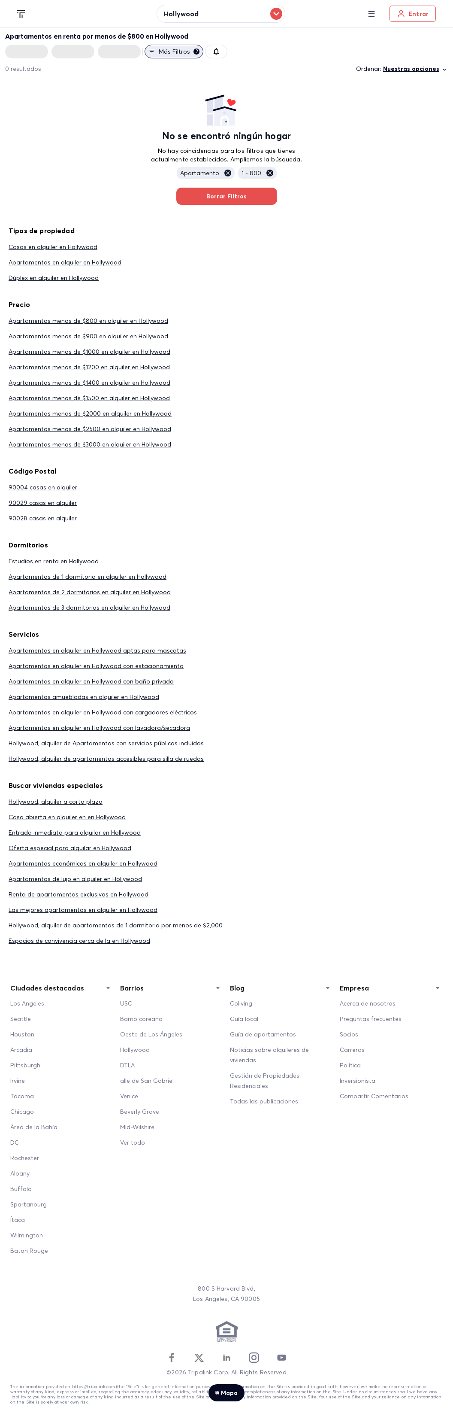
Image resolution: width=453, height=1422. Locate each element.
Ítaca (17, 1220)
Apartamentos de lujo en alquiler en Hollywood (75, 879)
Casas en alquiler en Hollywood (53, 247)
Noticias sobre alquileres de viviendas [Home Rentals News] (269, 1055)
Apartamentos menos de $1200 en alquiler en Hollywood (89, 367)
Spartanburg (28, 1204)
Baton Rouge (29, 1251)
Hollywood (135, 1050)
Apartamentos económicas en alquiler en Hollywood (83, 863)
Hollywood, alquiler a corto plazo (56, 801)
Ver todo (132, 1142)
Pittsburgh (25, 1065)
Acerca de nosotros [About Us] (368, 1003)
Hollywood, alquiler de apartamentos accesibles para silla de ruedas (106, 759)
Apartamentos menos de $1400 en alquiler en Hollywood (89, 382)
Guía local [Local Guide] (244, 1019)
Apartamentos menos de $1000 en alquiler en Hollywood (89, 352)
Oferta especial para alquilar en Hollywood (70, 848)
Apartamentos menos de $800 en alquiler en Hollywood (88, 321)
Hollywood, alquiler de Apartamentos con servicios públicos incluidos (106, 743)
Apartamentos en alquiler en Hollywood (65, 262)
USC (126, 1003)
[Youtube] (281, 1357)
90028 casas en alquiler (43, 518)
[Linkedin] (226, 1357)
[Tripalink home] (21, 13)
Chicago (22, 1111)
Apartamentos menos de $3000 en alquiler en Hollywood (90, 444)
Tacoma (22, 1096)
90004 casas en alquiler (43, 487)
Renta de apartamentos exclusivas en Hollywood (78, 894)
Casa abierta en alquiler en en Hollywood (67, 817)
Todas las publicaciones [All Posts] (264, 1101)
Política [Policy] (350, 1065)
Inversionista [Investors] (357, 1081)
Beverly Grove (139, 1111)
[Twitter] (199, 1357)
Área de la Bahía (33, 1127)
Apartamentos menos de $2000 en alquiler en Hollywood (90, 413)
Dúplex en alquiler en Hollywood (54, 278)
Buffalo (21, 1189)
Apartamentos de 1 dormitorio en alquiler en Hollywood (87, 576)
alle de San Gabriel (147, 1081)
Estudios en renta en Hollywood (54, 561)
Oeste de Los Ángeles (151, 1034)
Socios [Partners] (349, 1034)
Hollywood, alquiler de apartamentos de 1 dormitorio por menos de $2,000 (116, 925)
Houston (22, 1034)
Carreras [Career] (352, 1050)
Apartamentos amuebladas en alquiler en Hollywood (84, 697)
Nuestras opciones (415, 69)
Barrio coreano (141, 1019)
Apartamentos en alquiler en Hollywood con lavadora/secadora (99, 728)
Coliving (241, 1003)
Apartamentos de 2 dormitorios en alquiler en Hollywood (90, 592)
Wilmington (26, 1235)
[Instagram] (254, 1357)
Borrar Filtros (226, 196)
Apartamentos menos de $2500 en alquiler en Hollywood (90, 429)
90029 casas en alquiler (43, 503)
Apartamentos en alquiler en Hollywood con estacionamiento (96, 666)
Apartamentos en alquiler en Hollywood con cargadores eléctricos (103, 712)
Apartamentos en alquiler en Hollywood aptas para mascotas (97, 650)
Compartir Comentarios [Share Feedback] (374, 1096)
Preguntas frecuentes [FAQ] (371, 1019)
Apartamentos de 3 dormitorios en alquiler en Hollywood (89, 607)
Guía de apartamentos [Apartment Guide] (263, 1034)
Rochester (24, 1158)
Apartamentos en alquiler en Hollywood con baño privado (91, 681)
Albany (20, 1173)
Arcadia (21, 1050)
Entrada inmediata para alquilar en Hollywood (75, 832)
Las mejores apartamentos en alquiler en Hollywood (83, 910)
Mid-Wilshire (137, 1127)
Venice (129, 1096)
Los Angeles (27, 1003)
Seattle (20, 1019)
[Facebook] (171, 1357)
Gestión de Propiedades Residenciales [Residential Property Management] (264, 1081)
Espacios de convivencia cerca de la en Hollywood (79, 941)
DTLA (127, 1065)
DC (14, 1142)
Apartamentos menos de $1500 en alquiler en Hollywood (89, 398)
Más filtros (174, 51)
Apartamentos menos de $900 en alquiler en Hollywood (88, 336)
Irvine (17, 1081)
